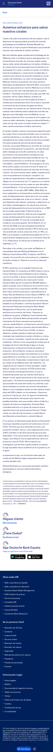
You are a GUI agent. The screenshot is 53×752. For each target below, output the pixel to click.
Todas (4, 12)
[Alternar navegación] (4, 3)
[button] (48, 12)
